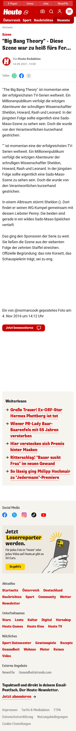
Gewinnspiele (45, 643)
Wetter (65, 597)
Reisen (59, 649)
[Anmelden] (59, 11)
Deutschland (52, 590)
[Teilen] (28, 75)
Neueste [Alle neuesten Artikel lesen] (63, 20)
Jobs (45, 3)
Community (47, 597)
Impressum (9, 710)
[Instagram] (24, 514)
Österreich (11, 20)
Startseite (7, 27)
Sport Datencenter (16, 643)
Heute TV (55, 626)
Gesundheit (11, 649)
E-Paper (12, 3)
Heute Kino (35, 626)
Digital (47, 620)
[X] (14, 514)
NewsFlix (63, 3)
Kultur (32, 620)
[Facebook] (21, 76)
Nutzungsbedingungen (52, 717)
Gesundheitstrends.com (35, 673)
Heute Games (12, 626)
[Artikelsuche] (51, 11)
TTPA (57, 710)
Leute (19, 620)
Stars (6, 620)
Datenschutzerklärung (17, 717)
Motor (44, 649)
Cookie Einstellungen (16, 724)
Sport (27, 20)
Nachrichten (43, 20)
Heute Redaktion (29, 59)
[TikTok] (33, 514)
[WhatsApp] (14, 76)
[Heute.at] (12, 11)
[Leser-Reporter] (42, 11)
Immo (30, 3)
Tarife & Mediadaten (35, 710)
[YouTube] (43, 514)
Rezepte (66, 643)
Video (6, 656)
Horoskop (63, 620)
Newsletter (11, 603)
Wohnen (30, 649)
